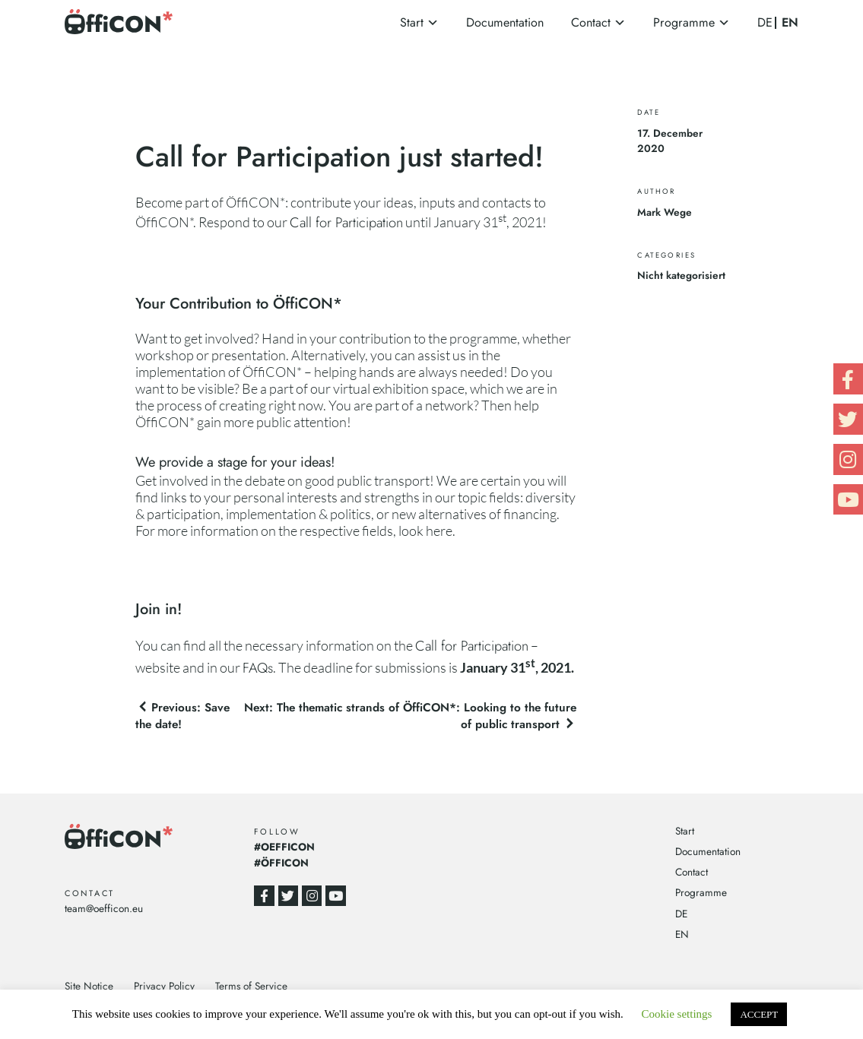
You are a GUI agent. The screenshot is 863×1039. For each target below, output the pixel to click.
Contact (591, 22)
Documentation (505, 22)
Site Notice (89, 985)
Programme (684, 22)
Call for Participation (346, 222)
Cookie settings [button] (677, 1014)
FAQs (258, 667)
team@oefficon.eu (104, 908)
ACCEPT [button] (759, 1014)
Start (412, 22)
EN (790, 23)
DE (765, 22)
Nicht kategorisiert (681, 275)
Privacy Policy (164, 985)
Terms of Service (251, 985)
